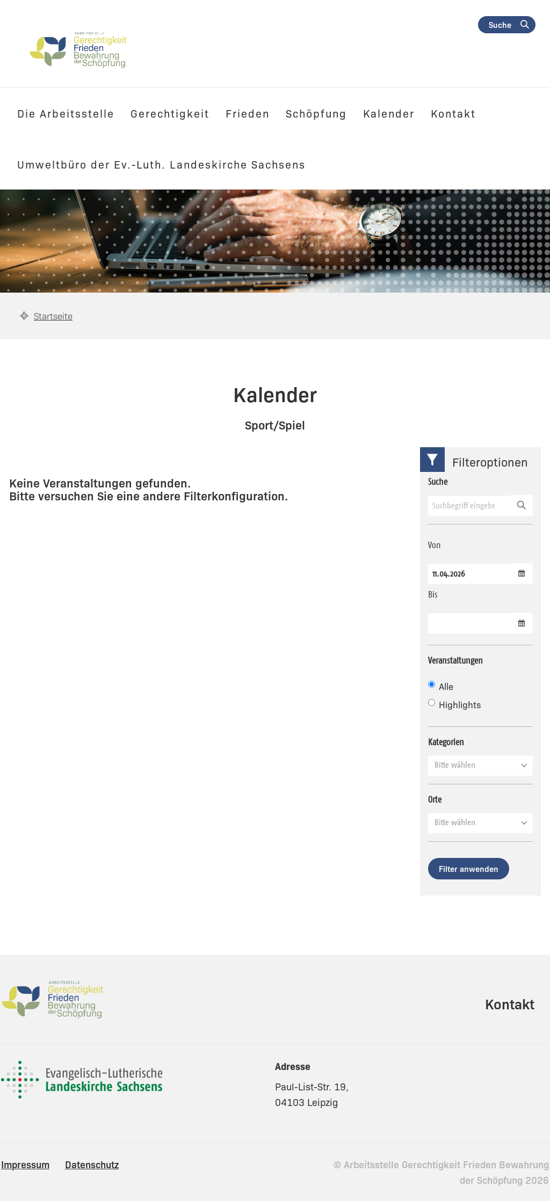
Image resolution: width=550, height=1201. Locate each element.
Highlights (454, 704)
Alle (440, 686)
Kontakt (453, 112)
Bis (433, 594)
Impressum (25, 1164)
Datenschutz (92, 1164)
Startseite (53, 316)
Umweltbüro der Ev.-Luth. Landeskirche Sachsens (161, 163)
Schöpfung (316, 112)
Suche (500, 24)
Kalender (389, 112)
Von (434, 545)
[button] (480, 765)
